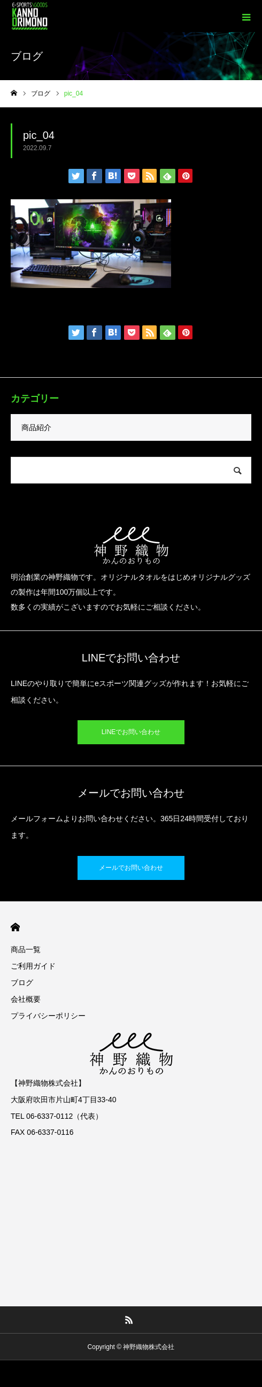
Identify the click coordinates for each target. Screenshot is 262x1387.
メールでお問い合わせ (131, 867)
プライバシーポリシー (48, 1015)
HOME (15, 927)
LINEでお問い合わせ (131, 732)
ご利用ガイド (33, 966)
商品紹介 (36, 427)
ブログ (22, 982)
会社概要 (26, 999)
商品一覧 (26, 949)
